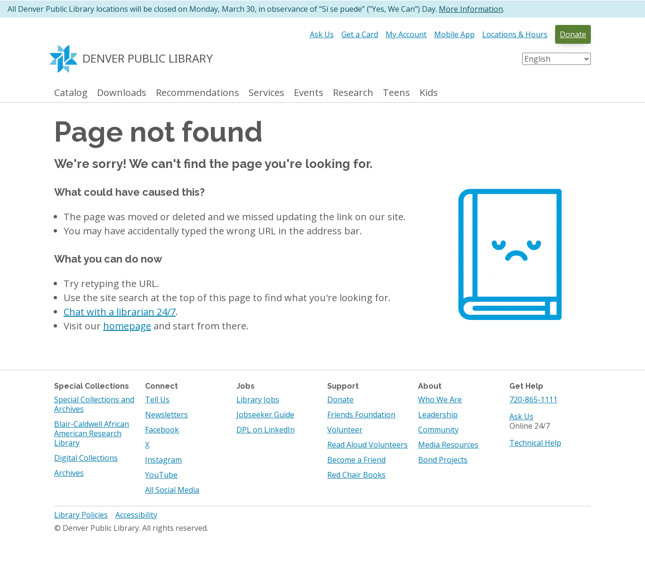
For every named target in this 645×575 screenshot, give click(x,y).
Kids (428, 93)
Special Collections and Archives (94, 404)
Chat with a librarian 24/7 (120, 311)
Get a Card (359, 34)
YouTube (161, 475)
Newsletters (166, 414)
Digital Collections (86, 458)
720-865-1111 (533, 399)
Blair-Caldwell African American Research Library (91, 433)
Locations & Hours (515, 34)
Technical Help (535, 443)
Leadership (438, 414)
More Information (471, 9)
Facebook (162, 429)
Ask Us (322, 34)
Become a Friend (356, 460)
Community (438, 429)
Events (308, 93)
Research (353, 93)
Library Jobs (257, 399)
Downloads (121, 93)
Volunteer (345, 429)
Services (266, 93)
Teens (396, 93)
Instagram (163, 460)
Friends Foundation (361, 414)
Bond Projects (443, 460)
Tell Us (157, 399)
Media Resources (448, 444)
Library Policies (81, 515)
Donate (573, 34)
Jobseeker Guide (265, 414)
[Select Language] (556, 59)
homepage (127, 325)
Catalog (71, 93)
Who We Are (440, 399)
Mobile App (454, 34)
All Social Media (172, 490)
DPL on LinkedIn (265, 429)
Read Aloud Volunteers (367, 444)
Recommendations (197, 93)
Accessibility (136, 515)
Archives (69, 473)
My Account (406, 34)
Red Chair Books (356, 475)
